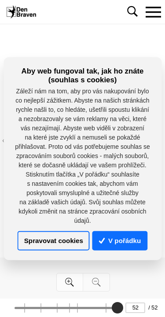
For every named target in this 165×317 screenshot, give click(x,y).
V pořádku (120, 240)
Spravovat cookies (53, 240)
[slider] (117, 307)
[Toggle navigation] (153, 12)
